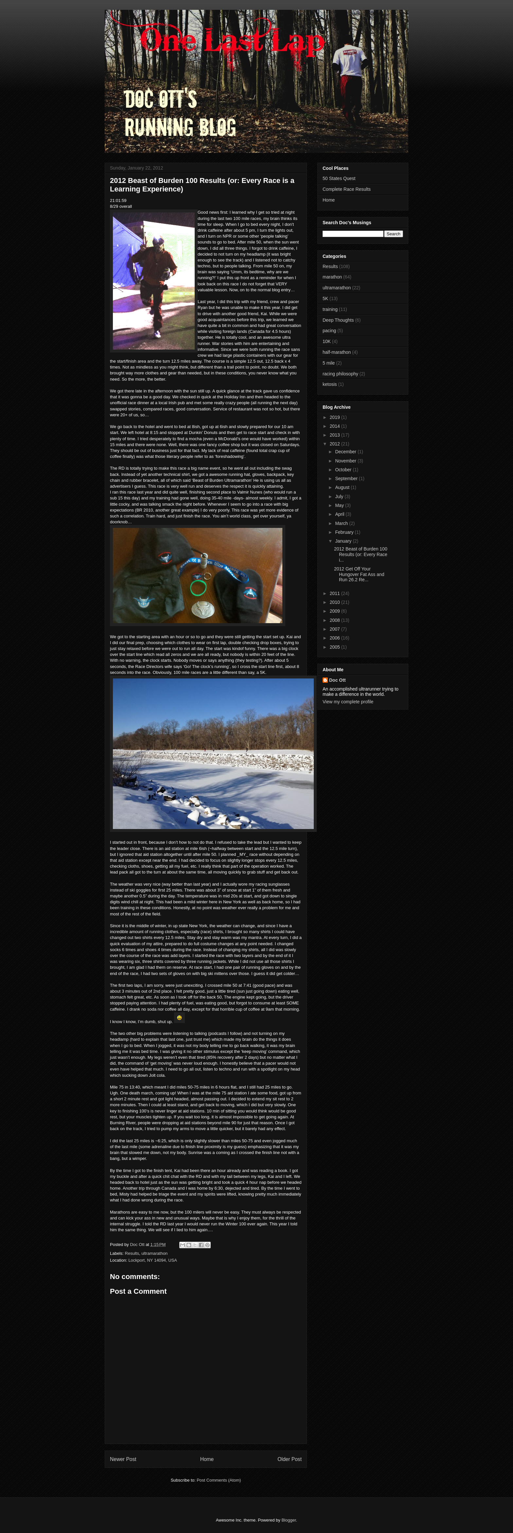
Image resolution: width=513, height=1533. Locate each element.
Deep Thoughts (338, 320)
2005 (335, 647)
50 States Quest (339, 178)
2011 (335, 593)
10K (327, 341)
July (340, 496)
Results (132, 1253)
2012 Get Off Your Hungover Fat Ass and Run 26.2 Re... (359, 574)
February (345, 532)
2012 (335, 443)
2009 (335, 611)
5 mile (329, 363)
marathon (332, 277)
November (346, 460)
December (346, 451)
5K (325, 298)
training (330, 309)
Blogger (288, 1520)
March (342, 523)
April (340, 514)
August (342, 487)
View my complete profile (348, 701)
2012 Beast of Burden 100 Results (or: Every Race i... (360, 554)
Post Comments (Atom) (219, 1480)
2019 (335, 417)
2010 (335, 602)
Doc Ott (337, 680)
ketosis (330, 384)
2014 (335, 426)
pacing (329, 330)
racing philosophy (340, 373)
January (344, 541)
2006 (335, 637)
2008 (335, 620)
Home (207, 1459)
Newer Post (123, 1459)
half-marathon (337, 352)
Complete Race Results (347, 189)
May (340, 505)
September (347, 478)
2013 (335, 435)
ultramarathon (154, 1253)
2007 (335, 629)
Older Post (289, 1459)
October (344, 469)
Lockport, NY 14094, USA (152, 1260)
